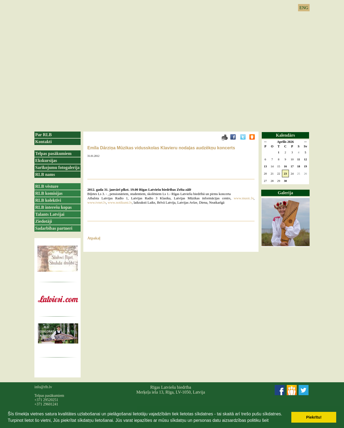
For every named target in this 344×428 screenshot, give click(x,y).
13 (265, 166)
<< (265, 142)
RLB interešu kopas (53, 207)
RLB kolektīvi (48, 200)
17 (292, 166)
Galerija (285, 192)
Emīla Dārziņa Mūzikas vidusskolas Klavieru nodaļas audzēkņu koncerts (161, 148)
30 (285, 180)
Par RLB (43, 134)
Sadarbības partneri (53, 228)
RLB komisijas (49, 193)
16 (285, 166)
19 (305, 166)
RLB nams (45, 174)
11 (298, 159)
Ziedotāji (43, 221)
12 (305, 159)
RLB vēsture (46, 186)
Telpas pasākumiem (53, 153)
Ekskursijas (46, 160)
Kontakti (43, 141)
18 (298, 166)
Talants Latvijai (49, 214)
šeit (265, 420)
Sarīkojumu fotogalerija (57, 167)
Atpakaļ (93, 238)
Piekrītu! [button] (314, 417)
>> (305, 142)
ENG (303, 7)
